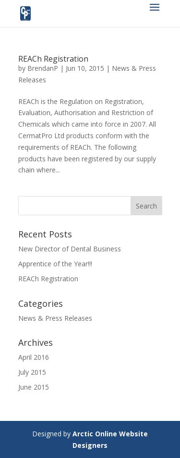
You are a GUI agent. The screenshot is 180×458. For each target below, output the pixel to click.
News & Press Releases (55, 318)
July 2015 (32, 372)
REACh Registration (53, 58)
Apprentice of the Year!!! (55, 263)
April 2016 (33, 357)
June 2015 (33, 387)
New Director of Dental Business (69, 248)
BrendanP (42, 68)
